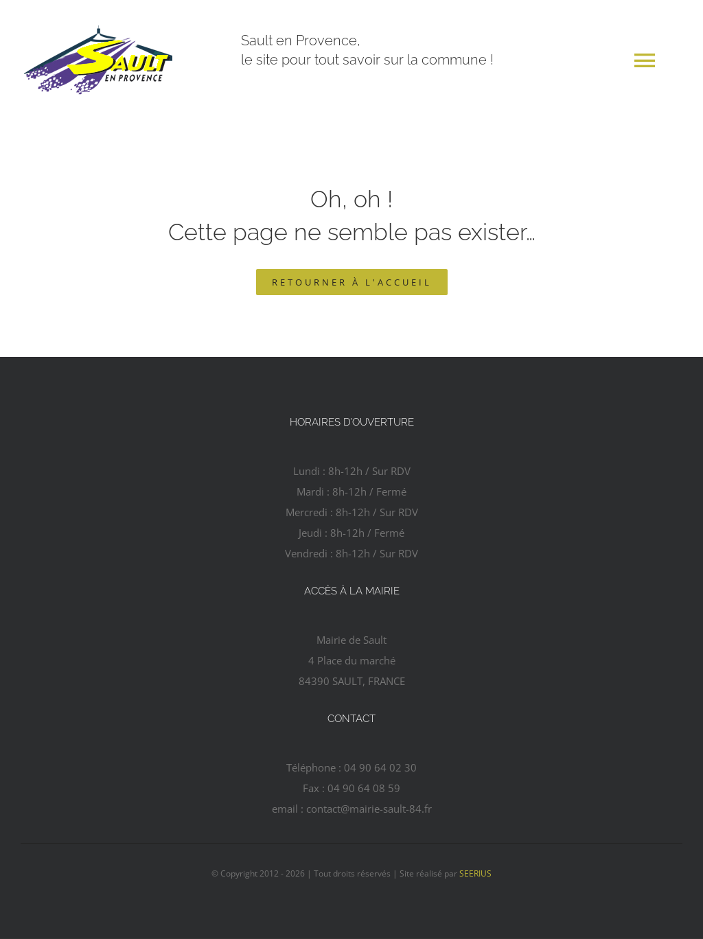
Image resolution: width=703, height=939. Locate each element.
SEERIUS (475, 873)
